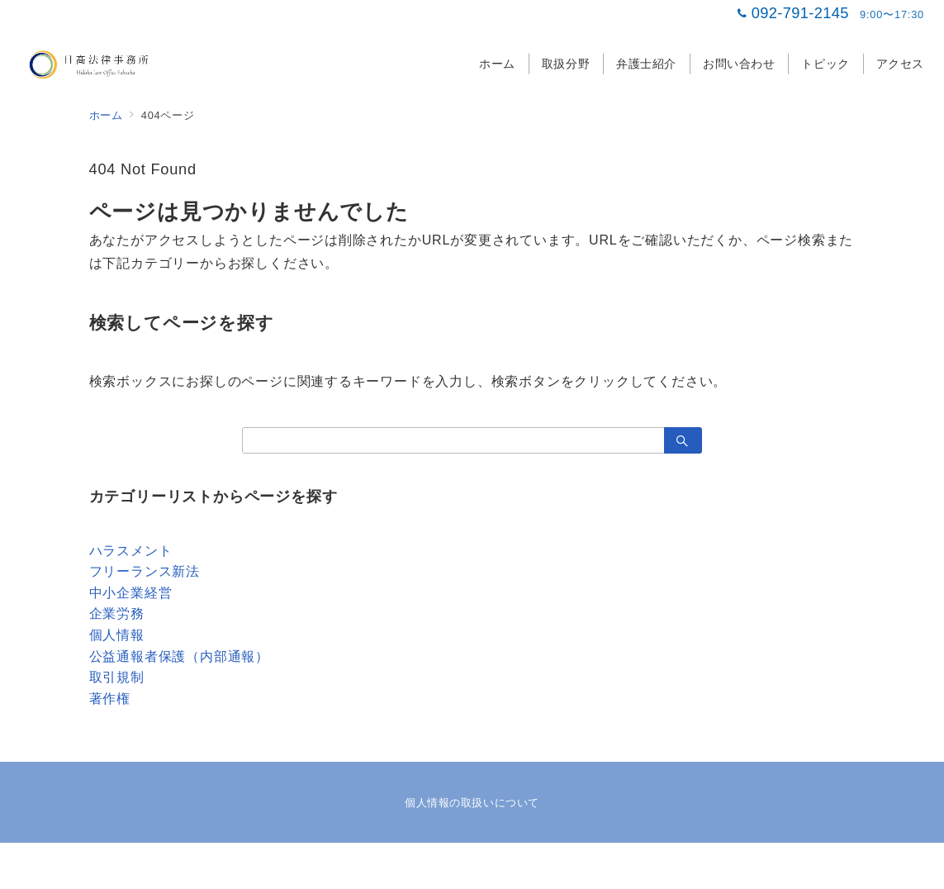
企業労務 (117, 613)
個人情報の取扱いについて (471, 802)
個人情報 (117, 635)
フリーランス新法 (144, 571)
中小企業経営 (131, 593)
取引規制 (117, 677)
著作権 (109, 699)
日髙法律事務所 (490, 866)
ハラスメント (131, 551)
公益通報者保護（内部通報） (179, 656)
